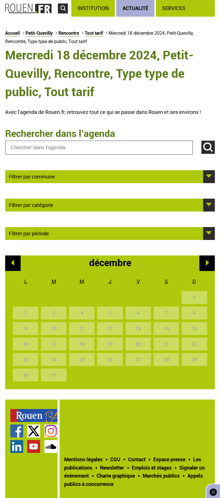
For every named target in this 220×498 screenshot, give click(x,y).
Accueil (12, 33)
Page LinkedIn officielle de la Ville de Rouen (16, 446)
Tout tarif (94, 33)
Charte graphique (116, 475)
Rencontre (68, 33)
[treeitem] (93, 8)
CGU (115, 459)
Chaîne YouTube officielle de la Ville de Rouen (33, 446)
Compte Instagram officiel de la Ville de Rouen (50, 431)
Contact (137, 459)
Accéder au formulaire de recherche (64, 16)
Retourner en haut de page (212, 490)
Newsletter (112, 467)
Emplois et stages (152, 467)
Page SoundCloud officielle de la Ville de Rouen (50, 446)
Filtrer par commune (32, 176)
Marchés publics (161, 475)
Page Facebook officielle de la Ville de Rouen (16, 431)
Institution (93, 8)
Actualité (135, 8)
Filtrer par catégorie (31, 204)
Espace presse (169, 459)
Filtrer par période (29, 233)
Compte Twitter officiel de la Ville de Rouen (33, 431)
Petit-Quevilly (39, 33)
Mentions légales (83, 459)
